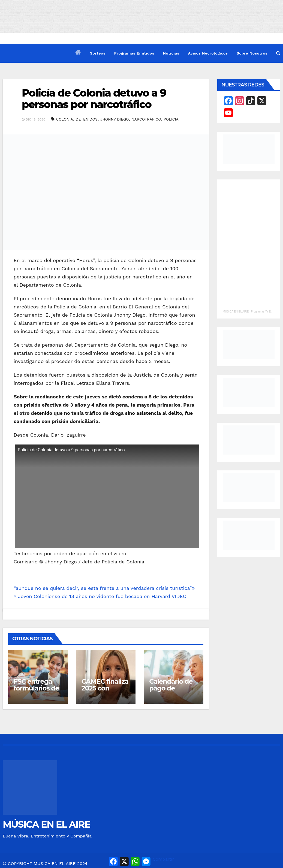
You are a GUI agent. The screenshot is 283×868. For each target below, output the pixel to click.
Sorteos (98, 53)
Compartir (163, 859)
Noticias (171, 53)
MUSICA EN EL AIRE (236, 311)
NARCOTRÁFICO (146, 119)
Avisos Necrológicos (208, 53)
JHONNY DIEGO (114, 119)
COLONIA (64, 119)
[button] (278, 53)
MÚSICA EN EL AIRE (46, 824)
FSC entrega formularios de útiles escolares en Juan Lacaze (38, 691)
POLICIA (171, 119)
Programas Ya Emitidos (265, 311)
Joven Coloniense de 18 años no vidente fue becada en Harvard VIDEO (100, 596)
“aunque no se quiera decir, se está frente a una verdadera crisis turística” (104, 588)
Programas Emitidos (134, 53)
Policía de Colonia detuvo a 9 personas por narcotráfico (94, 98)
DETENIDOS (87, 119)
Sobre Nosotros (252, 53)
